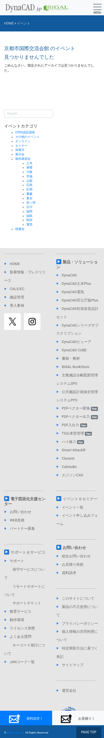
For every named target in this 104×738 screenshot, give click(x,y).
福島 (29, 216)
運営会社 (69, 690)
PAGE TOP (88, 732)
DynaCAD (69, 275)
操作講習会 (23, 159)
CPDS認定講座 (25, 132)
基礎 (29, 167)
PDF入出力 (74, 425)
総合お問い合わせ (76, 556)
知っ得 (30, 202)
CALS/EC (17, 289)
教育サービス (20, 611)
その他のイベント (27, 137)
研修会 (19, 229)
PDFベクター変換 (80, 408)
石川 (29, 207)
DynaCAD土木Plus (76, 283)
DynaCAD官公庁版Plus (80, 300)
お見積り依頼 (72, 564)
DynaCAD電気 (73, 292)
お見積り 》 (78, 719)
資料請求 (69, 573)
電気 (29, 224)
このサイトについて (78, 598)
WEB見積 (17, 520)
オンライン (23, 141)
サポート (17, 561)
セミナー (21, 146)
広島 (29, 185)
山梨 (29, 181)
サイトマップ (72, 665)
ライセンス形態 (22, 628)
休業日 (19, 150)
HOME (15, 264)
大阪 (29, 172)
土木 (29, 163)
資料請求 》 (26, 719)
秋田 (29, 220)
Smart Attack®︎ (74, 450)
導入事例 (17, 305)
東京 (29, 198)
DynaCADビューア (76, 342)
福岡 (29, 211)
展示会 (19, 154)
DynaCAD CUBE (74, 350)
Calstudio (69, 467)
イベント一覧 (72, 507)
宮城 (29, 176)
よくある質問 (20, 636)
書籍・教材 (71, 358)
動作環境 (17, 620)
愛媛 (29, 194)
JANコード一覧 (22, 662)
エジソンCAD (72, 475)
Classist (68, 458)
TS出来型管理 (77, 433)
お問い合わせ (20, 512)
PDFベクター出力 (80, 417)
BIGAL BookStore (75, 367)
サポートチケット (26, 603)
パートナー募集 (22, 528)
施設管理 (17, 297)
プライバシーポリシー (80, 623)
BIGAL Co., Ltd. (16, 732)
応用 (29, 189)
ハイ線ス (73, 442)
